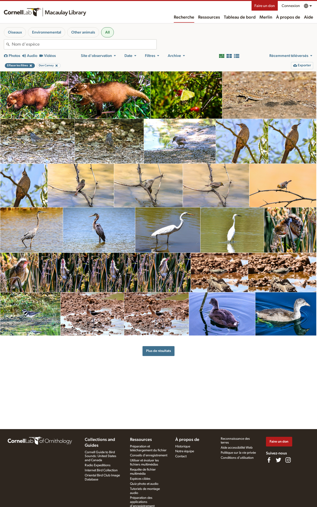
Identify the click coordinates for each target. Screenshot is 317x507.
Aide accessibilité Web (236, 447)
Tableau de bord (240, 17)
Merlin (265, 17)
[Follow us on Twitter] (278, 460)
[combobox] (84, 44)
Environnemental (46, 32)
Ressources (209, 17)
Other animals (83, 32)
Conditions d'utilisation (237, 457)
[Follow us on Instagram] (288, 460)
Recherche (184, 17)
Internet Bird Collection (101, 470)
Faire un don (264, 6)
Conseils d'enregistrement (148, 455)
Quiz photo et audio (144, 484)
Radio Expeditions (97, 465)
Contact (181, 456)
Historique (182, 446)
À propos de (288, 17)
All (107, 32)
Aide (308, 17)
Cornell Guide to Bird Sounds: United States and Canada (100, 456)
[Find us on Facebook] (269, 460)
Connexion (291, 6)
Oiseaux (15, 32)
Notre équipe (184, 451)
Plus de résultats (158, 351)
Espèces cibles (140, 478)
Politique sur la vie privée (238, 452)
